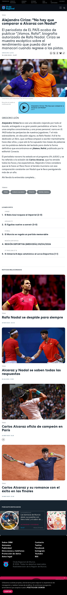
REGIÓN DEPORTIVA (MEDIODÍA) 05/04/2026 (28, 244)
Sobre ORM (7, 542)
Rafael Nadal (44, 192)
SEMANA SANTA (24, 2)
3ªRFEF (7, 212)
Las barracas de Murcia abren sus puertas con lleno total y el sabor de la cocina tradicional (32, 517)
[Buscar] (63, 8)
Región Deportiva (11, 241)
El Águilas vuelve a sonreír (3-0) (21, 224)
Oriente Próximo (13, 2)
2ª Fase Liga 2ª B (11, 250)
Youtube (39, 553)
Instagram (40, 551)
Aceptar (7, 591)
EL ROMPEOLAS (26, 513)
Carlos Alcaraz (18, 192)
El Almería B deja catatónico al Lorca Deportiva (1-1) (31, 254)
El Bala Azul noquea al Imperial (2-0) (23, 215)
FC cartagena (54, 2)
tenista (31, 192)
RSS (36, 556)
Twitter (38, 545)
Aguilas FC (9, 221)
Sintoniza (6, 545)
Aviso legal (7, 556)
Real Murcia (45, 2)
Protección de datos (11, 553)
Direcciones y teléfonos (13, 551)
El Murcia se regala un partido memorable (26, 234)
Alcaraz (62, 1)
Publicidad (7, 548)
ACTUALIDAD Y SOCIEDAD (30, 524)
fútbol (7, 231)
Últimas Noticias (34, 2)
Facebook (39, 548)
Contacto (39, 542)
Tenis (4, 15)
